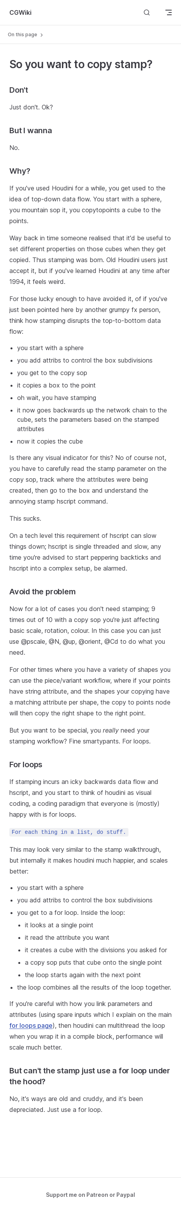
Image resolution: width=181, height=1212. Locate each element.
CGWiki (20, 12)
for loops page (31, 1025)
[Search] (146, 12)
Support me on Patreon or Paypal (90, 1194)
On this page (26, 35)
